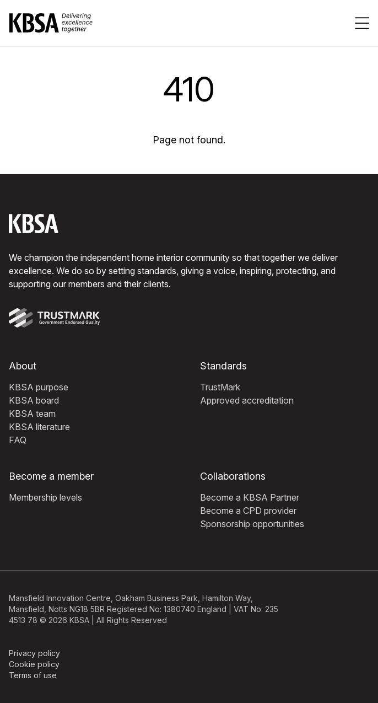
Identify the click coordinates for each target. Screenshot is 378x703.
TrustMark (220, 387)
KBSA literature (39, 426)
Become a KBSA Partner (249, 497)
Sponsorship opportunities (252, 523)
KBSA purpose (38, 387)
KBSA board (34, 400)
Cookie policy (34, 664)
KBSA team (32, 413)
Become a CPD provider (248, 510)
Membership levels (45, 497)
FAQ (17, 440)
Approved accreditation (247, 400)
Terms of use (33, 675)
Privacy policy (34, 653)
